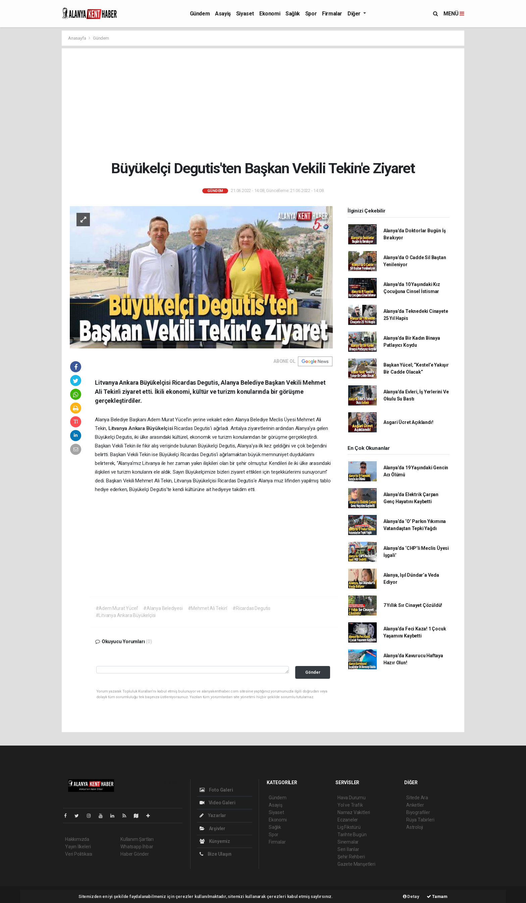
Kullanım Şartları (137, 839)
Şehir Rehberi (351, 856)
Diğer (355, 13)
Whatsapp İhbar (136, 846)
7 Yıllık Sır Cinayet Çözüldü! (412, 605)
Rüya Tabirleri (420, 819)
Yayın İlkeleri (78, 846)
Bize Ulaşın (215, 854)
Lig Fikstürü (349, 827)
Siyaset (245, 13)
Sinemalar (348, 842)
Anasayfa (77, 38)
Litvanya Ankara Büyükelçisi (141, 428)
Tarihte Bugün (352, 834)
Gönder (312, 672)
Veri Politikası (78, 854)
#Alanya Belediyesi (163, 608)
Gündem (200, 13)
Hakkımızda (77, 839)
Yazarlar (213, 815)
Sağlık (292, 13)
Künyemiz (215, 841)
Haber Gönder (134, 854)
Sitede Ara (417, 797)
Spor (311, 13)
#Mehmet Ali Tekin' (208, 608)
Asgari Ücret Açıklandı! (408, 422)
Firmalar (332, 13)
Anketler (415, 805)
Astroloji (414, 827)
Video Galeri (217, 802)
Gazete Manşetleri (356, 864)
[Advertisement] (263, 104)
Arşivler (212, 828)
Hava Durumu (351, 797)
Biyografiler (418, 812)
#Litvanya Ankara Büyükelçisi (126, 615)
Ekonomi (269, 13)
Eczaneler (347, 819)
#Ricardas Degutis (251, 608)
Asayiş (223, 13)
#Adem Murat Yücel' (117, 608)
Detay (411, 896)
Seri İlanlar (348, 849)
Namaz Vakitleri (353, 812)
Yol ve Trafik (350, 805)
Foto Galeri (216, 790)
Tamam (437, 896)
